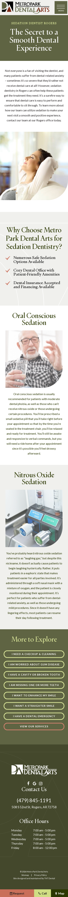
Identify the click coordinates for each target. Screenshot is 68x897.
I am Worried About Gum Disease (34, 664)
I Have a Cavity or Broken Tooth (34, 674)
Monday (16, 830)
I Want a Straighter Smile (34, 705)
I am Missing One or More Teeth (34, 685)
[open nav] (61, 7)
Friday (15, 847)
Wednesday (18, 839)
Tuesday (16, 834)
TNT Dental (49, 878)
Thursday (17, 843)
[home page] (25, 7)
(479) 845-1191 (34, 800)
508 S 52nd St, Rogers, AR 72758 (34, 807)
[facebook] (28, 783)
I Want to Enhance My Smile (34, 695)
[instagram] (40, 783)
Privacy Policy (40, 875)
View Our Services (34, 726)
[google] (34, 783)
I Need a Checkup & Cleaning (34, 654)
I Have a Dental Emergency (34, 716)
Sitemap (25, 875)
